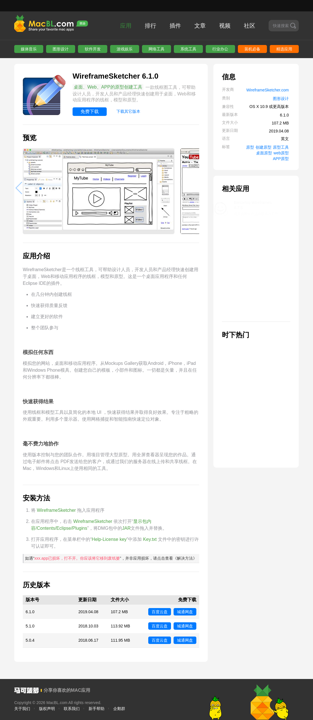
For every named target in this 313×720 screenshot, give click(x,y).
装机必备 (252, 49)
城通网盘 (185, 611)
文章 (200, 25)
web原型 (281, 153)
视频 (224, 25)
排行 (150, 25)
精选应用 (284, 49)
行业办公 (220, 49)
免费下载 (90, 111)
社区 (249, 25)
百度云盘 (160, 611)
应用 (125, 25)
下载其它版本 (128, 111)
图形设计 (61, 49)
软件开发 (93, 49)
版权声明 (47, 708)
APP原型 (281, 158)
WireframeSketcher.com (267, 90)
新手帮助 (96, 708)
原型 (250, 147)
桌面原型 (264, 153)
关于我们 (22, 708)
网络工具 (156, 49)
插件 (175, 25)
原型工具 (281, 147)
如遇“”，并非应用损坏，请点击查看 (111, 558)
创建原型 (263, 147)
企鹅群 (119, 708)
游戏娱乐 (125, 49)
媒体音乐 (29, 49)
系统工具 (188, 49)
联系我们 (72, 708)
